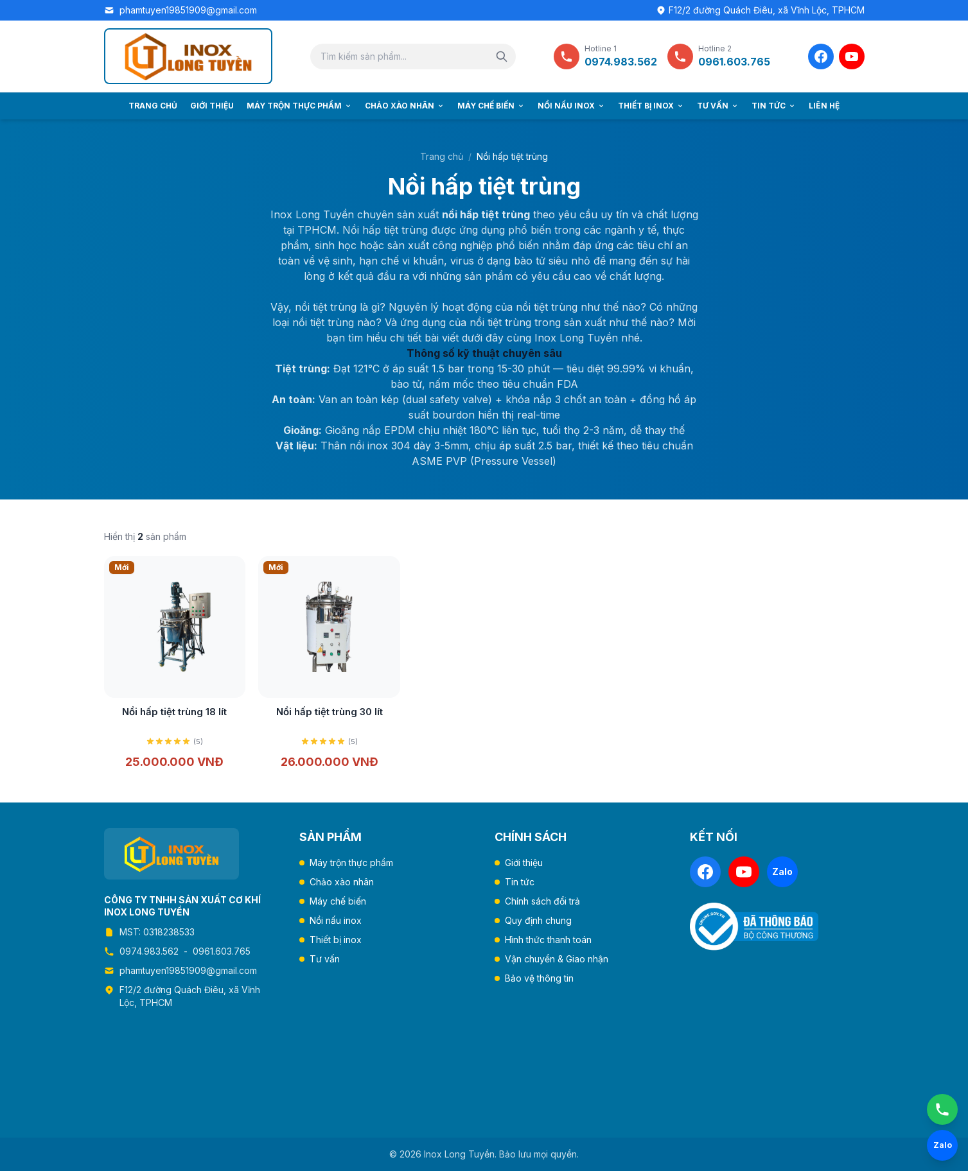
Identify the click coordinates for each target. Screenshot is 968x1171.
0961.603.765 (222, 951)
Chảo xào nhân (404, 105)
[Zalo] (782, 871)
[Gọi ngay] (942, 1109)
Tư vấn (718, 105)
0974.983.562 (149, 951)
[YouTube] (852, 56)
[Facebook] (821, 56)
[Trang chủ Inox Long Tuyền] (188, 56)
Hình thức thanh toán (548, 939)
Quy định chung (538, 920)
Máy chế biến (491, 105)
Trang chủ (152, 105)
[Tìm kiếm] (501, 56)
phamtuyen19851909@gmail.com (188, 9)
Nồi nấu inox (571, 105)
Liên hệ (824, 105)
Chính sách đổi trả (542, 901)
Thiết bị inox (651, 105)
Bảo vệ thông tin (539, 978)
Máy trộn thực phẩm (299, 105)
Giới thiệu (212, 105)
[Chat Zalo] (942, 1145)
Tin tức (774, 105)
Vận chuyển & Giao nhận (556, 958)
